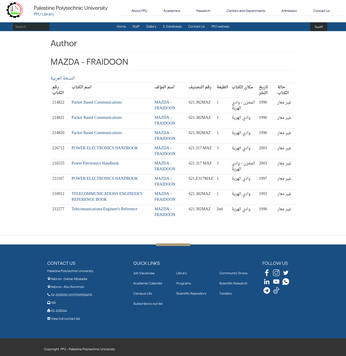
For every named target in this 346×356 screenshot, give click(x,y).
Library (181, 273)
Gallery (151, 26)
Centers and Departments (246, 10)
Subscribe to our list (148, 303)
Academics (172, 10)
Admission (289, 10)
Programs (183, 283)
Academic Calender (148, 283)
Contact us (321, 10)
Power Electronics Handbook (95, 163)
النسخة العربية (63, 78)
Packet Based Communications (97, 102)
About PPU (139, 10)
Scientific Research (233, 283)
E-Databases (172, 26)
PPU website (220, 26)
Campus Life (142, 293)
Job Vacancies (143, 273)
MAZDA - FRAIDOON (164, 105)
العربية (319, 26)
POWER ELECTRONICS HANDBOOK (105, 148)
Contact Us (196, 26)
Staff (135, 26)
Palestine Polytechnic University (71, 8)
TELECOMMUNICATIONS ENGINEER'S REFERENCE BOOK (107, 197)
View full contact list (65, 318)
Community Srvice (233, 273)
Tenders (225, 293)
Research (203, 10)
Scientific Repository (191, 293)
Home (121, 26)
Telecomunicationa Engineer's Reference (104, 209)
